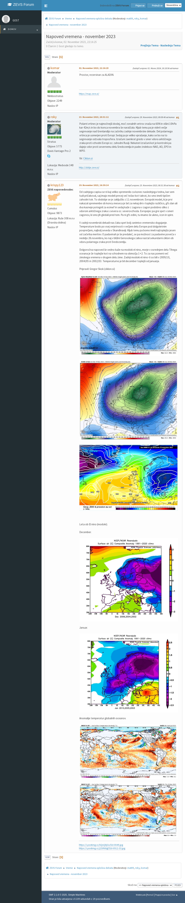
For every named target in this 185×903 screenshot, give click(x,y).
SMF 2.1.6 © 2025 (58, 895)
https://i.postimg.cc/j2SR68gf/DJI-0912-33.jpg (102, 848)
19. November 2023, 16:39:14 (94, 185)
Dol (47, 57)
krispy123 (57, 185)
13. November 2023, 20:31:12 (94, 117)
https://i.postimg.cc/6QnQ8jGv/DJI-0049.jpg (101, 844)
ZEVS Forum (21, 5)
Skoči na (132, 885)
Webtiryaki (141, 894)
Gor (47, 857)
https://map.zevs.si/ (89, 93)
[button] (45, 5)
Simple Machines (76, 895)
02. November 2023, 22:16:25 (94, 68)
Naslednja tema (170, 45)
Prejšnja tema (149, 45)
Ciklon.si (88, 158)
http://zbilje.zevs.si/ (89, 167)
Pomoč (150, 894)
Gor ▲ (175, 894)
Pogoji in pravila (162, 894)
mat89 (129, 18)
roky (136, 18)
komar (143, 18)
